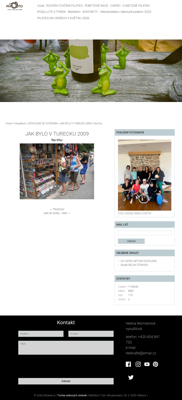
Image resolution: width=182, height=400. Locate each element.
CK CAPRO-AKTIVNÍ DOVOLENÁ (139, 261)
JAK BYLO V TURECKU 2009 (75, 123)
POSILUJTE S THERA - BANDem (58, 12)
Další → (66, 213)
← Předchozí (57, 209)
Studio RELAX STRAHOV (134, 264)
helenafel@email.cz (141, 353)
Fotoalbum (20, 123)
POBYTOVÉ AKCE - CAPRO (102, 5)
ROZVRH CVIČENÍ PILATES (64, 5)
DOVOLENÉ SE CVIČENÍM (42, 123)
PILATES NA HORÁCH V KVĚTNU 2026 (63, 18)
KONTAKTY (90, 12)
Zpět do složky (51, 213)
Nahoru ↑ (143, 395)
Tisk (103, 395)
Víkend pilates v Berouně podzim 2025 (125, 12)
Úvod (40, 5)
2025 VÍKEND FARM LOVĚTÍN (134, 213)
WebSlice (93, 395)
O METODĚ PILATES (136, 5)
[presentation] (42, 365)
